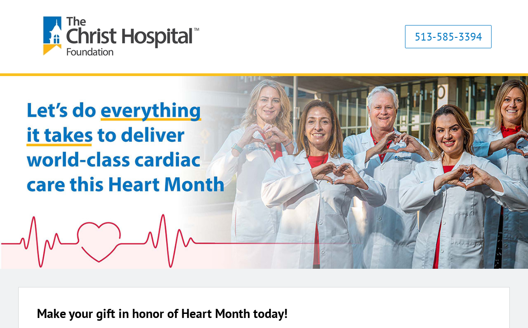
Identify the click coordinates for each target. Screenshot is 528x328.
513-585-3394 (448, 37)
